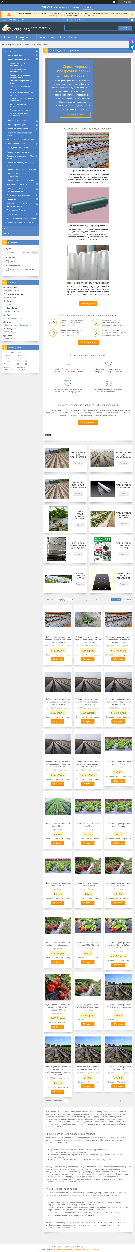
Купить (59, 659)
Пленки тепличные (15, 55)
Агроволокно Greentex (16, 210)
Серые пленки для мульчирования (78, 454)
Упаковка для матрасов (17, 184)
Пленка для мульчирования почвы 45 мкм (118, 824)
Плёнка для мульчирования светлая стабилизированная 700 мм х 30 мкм (58, 639)
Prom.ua (80, 1247)
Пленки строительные (16, 120)
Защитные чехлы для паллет (19, 195)
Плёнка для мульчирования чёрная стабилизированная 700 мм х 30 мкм (57, 702)
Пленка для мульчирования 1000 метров (118, 1067)
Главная (8, 37)
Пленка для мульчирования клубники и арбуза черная (57, 943)
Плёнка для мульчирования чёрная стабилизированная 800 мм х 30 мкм (88, 702)
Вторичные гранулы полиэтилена (21, 140)
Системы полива (14, 214)
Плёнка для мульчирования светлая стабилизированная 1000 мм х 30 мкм (118, 639)
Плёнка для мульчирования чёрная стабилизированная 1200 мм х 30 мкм (57, 764)
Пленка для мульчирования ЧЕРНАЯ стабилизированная (118, 1005)
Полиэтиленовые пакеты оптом (20, 223)
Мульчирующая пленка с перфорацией (124, 575)
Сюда (88, 7)
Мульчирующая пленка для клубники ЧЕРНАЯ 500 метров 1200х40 (57, 1007)
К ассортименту (75, 115)
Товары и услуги (23, 37)
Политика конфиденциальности (86, 1249)
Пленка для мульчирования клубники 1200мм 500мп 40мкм (118, 945)
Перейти (78, 463)
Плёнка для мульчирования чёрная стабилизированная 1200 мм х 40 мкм (88, 764)
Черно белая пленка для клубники (80, 515)
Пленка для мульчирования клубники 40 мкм (118, 884)
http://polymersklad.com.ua (14, 318)
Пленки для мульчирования (18, 59)
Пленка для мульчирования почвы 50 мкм (57, 884)
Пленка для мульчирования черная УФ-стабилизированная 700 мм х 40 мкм (57, 1070)
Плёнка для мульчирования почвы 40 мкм (118, 762)
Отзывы (6, 234)
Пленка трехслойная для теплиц (20, 180)
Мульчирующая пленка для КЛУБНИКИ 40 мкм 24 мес (88, 1005)
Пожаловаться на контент (62, 1249)
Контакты (73, 37)
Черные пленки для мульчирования (124, 454)
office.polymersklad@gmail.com (16, 325)
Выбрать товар (88, 342)
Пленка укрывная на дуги (80, 575)
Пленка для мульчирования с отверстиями (78, 545)
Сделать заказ (88, 422)
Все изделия (88, 303)
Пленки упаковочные (16, 144)
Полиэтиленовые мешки (17, 129)
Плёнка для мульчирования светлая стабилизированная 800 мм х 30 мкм (88, 639)
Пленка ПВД (12, 199)
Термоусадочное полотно (18, 148)
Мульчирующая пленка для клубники (124, 515)
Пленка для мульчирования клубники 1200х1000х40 (88, 943)
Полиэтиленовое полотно (18, 152)
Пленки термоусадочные (17, 125)
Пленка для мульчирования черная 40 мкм (88, 884)
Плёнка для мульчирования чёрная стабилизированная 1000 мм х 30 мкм (118, 702)
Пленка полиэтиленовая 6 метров (21, 169)
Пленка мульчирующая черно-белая (124, 485)
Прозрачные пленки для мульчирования (78, 485)
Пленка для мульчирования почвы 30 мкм (88, 824)
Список (129, 599)
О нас (62, 37)
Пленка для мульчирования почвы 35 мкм (57, 824)
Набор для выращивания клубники (21, 218)
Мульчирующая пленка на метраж (124, 545)
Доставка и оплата (47, 37)
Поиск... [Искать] (125, 28)
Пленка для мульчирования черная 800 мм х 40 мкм (88, 1067)
